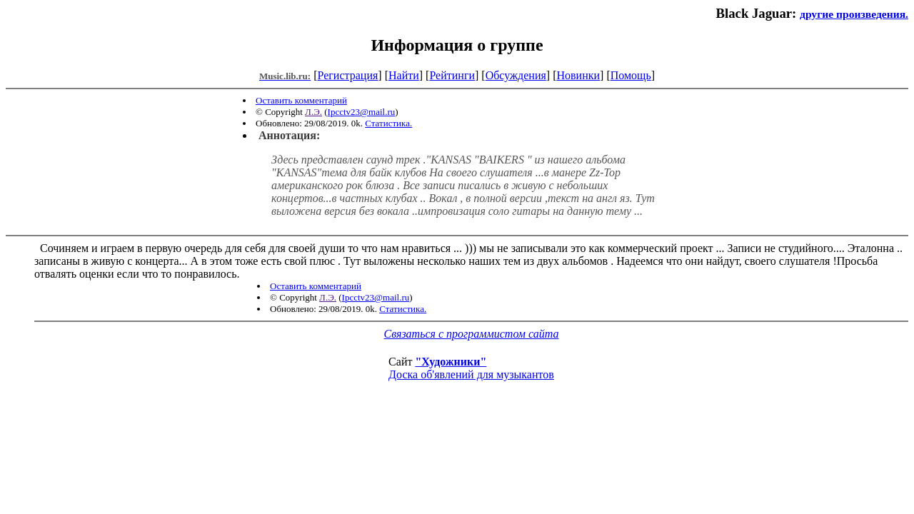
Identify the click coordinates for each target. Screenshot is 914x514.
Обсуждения (516, 75)
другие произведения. (854, 14)
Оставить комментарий (301, 100)
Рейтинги (452, 75)
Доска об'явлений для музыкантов (471, 374)
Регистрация (348, 75)
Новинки (578, 75)
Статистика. (388, 123)
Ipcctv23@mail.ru (362, 111)
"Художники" (450, 362)
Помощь (631, 75)
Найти (403, 75)
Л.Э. (313, 111)
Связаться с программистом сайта (471, 334)
